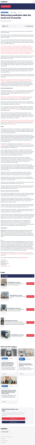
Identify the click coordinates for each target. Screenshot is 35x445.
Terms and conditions (4, 440)
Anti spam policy (3, 442)
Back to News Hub (6, 6)
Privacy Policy (3, 438)
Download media (30, 283)
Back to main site (4, 431)
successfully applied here (11, 124)
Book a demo (13, 418)
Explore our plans (13, 422)
